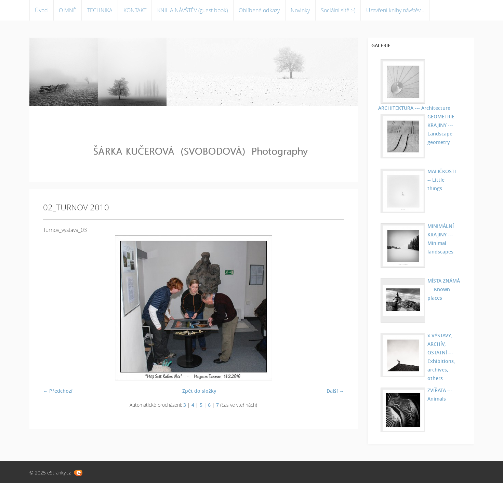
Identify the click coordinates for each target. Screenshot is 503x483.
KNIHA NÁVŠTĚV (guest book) (192, 10)
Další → (335, 391)
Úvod (41, 10)
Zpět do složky (199, 391)
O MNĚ (67, 10)
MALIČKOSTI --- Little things (443, 180)
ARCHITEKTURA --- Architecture (414, 108)
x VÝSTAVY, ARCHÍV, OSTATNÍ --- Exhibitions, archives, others (441, 356)
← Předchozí (57, 391)
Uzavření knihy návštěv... (395, 10)
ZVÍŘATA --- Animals (439, 394)
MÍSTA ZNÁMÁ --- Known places (443, 289)
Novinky (300, 10)
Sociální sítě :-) (338, 10)
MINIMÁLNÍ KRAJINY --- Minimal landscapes (440, 239)
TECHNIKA (99, 10)
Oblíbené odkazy (259, 10)
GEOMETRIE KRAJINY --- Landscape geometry (440, 129)
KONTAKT (134, 10)
